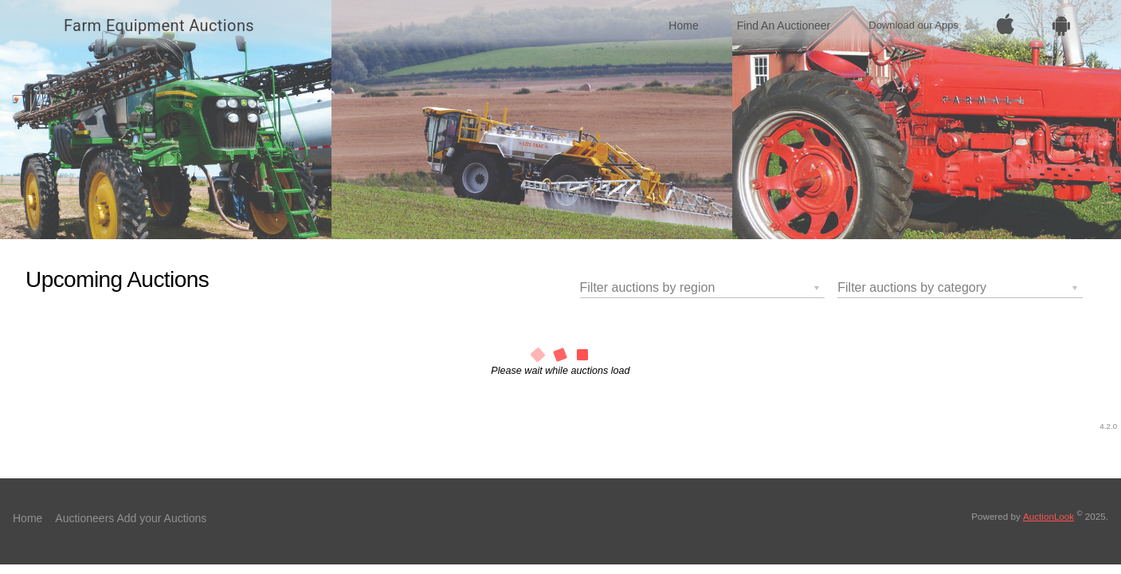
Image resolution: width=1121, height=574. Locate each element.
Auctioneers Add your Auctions (130, 518)
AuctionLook (1048, 516)
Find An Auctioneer (784, 25)
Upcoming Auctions (117, 279)
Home (683, 25)
